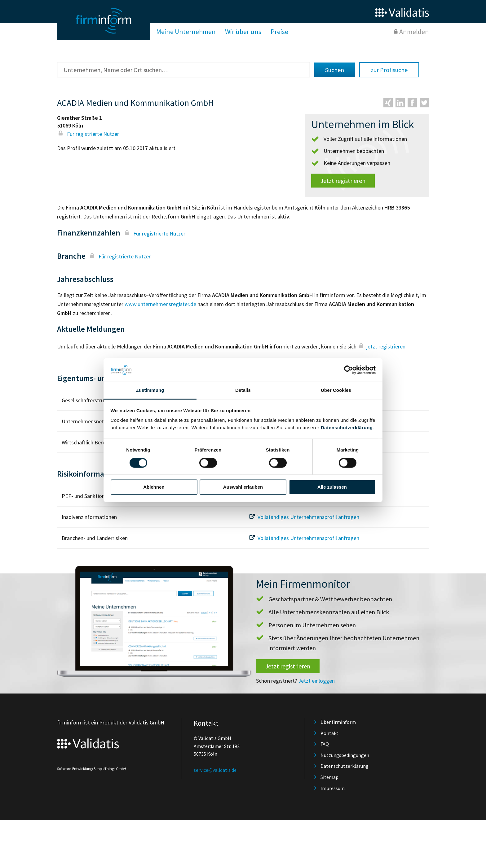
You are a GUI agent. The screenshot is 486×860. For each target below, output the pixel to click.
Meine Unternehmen (186, 31)
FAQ (324, 744)
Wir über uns (243, 31)
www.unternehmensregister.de (160, 304)
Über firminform (338, 722)
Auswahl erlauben (243, 487)
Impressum (332, 788)
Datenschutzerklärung (347, 427)
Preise (279, 31)
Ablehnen (153, 487)
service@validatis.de (215, 770)
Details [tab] (243, 390)
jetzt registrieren (381, 346)
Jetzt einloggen (316, 680)
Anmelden (414, 31)
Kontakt (329, 733)
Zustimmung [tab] (150, 390)
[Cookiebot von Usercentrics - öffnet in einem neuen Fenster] (348, 369)
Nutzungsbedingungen (344, 755)
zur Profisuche (389, 70)
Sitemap (329, 777)
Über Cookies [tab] (336, 390)
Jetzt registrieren (342, 180)
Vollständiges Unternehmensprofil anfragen (303, 517)
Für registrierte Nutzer (88, 133)
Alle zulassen (332, 487)
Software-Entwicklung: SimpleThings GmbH (91, 768)
